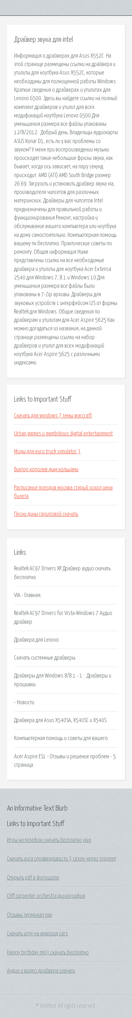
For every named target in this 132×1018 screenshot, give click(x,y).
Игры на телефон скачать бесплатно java (49, 840)
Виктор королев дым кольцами (46, 469)
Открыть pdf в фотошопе (33, 878)
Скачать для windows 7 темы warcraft (53, 416)
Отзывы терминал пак (29, 915)
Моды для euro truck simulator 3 (47, 451)
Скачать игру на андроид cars (37, 933)
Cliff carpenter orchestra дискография (46, 896)
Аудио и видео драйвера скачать (41, 971)
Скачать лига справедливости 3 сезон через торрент (61, 859)
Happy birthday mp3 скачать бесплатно (48, 952)
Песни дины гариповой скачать (46, 514)
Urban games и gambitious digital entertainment (63, 433)
